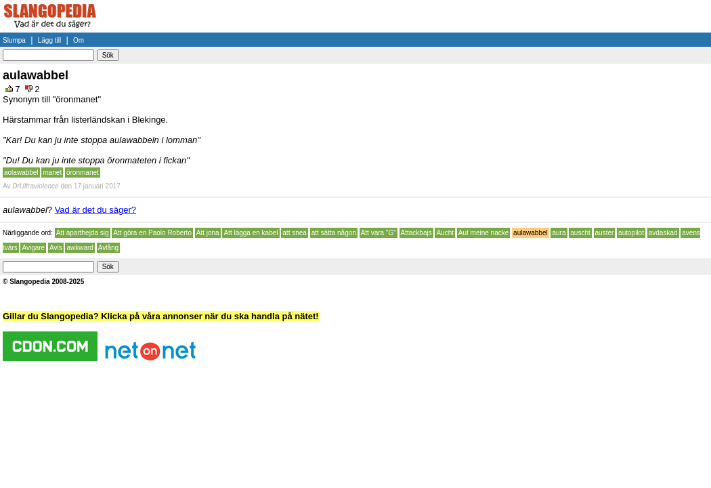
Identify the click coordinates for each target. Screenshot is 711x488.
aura (558, 233)
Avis (55, 247)
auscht (580, 233)
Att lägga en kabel (250, 233)
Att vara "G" (378, 233)
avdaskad (663, 233)
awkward (79, 247)
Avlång (108, 247)
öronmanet (82, 172)
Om (78, 40)
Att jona (207, 233)
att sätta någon (333, 233)
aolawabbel (21, 172)
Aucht (445, 233)
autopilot (631, 233)
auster (604, 233)
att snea (294, 233)
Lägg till (49, 40)
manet (52, 172)
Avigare (33, 247)
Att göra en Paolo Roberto (152, 233)
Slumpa (14, 40)
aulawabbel (530, 233)
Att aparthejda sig (82, 233)
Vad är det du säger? (95, 210)
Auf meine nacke (483, 233)
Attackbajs (416, 233)
